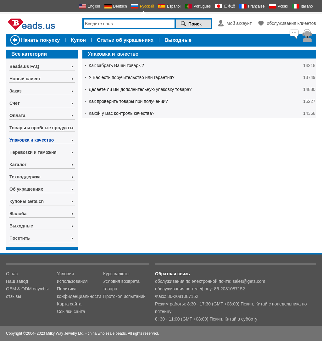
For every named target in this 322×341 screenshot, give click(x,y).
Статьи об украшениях (125, 40)
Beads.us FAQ (24, 66)
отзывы (13, 296)
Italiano (307, 6)
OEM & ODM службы (27, 288)
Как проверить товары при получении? (128, 101)
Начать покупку (40, 40)
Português (202, 6)
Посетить (19, 238)
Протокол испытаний (124, 296)
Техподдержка (25, 176)
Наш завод (17, 281)
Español (173, 6)
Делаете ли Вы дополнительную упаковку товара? (140, 89)
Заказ (15, 90)
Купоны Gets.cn (26, 201)
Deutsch (120, 6)
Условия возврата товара (121, 285)
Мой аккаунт (239, 23)
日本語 (229, 6)
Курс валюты (116, 273)
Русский (147, 6)
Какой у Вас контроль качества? (121, 113)
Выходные (178, 40)
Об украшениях (26, 189)
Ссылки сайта (71, 311)
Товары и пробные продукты (41, 127)
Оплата (17, 115)
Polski (283, 6)
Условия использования (72, 277)
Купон (78, 40)
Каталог (17, 164)
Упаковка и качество (31, 140)
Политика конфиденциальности (79, 292)
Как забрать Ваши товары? (116, 65)
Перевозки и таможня (33, 152)
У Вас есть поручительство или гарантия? (132, 77)
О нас (12, 273)
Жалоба (17, 213)
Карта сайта (69, 303)
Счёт (14, 103)
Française (256, 6)
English (94, 6)
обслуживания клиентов (291, 23)
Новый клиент (25, 78)
